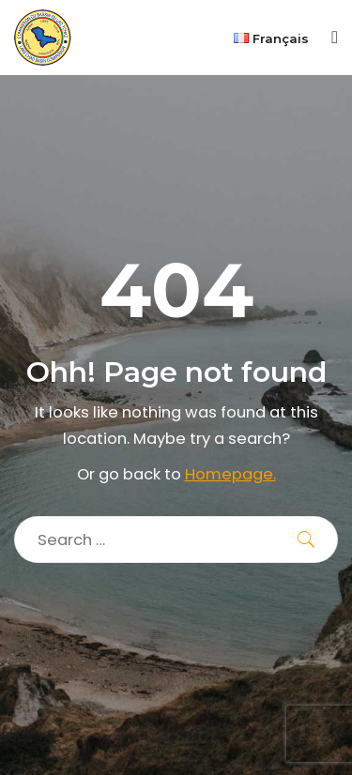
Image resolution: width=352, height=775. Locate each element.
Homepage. (230, 474)
